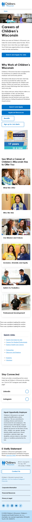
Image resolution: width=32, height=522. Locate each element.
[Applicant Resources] (16, 112)
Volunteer (9, 360)
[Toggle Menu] (29, 4)
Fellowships (10, 350)
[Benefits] (8, 118)
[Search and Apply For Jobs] (16, 55)
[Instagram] (8, 505)
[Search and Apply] (16, 107)
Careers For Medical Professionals (16, 342)
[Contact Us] (16, 471)
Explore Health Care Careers (15, 345)
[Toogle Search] (24, 4)
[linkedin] (12, 505)
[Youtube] (16, 505)
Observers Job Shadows (13, 352)
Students (9, 358)
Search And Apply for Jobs (14, 340)
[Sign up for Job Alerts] (13, 124)
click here (11, 455)
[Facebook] (3, 505)
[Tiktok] (20, 505)
